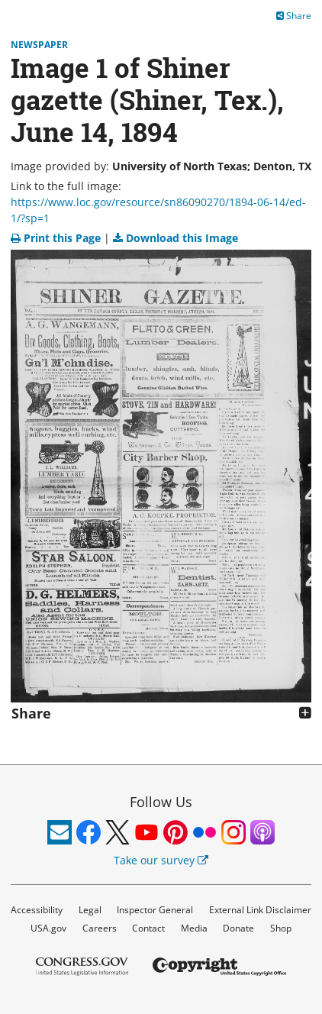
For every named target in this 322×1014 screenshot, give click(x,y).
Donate (238, 928)
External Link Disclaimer (260, 909)
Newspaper (39, 44)
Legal (90, 909)
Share (293, 15)
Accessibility (37, 909)
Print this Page (57, 238)
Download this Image (175, 238)
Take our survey (161, 860)
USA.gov (48, 928)
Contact (148, 928)
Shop (280, 928)
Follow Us (161, 802)
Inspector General (155, 909)
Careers (99, 928)
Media (194, 928)
